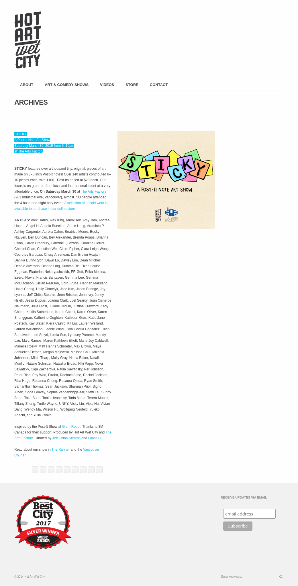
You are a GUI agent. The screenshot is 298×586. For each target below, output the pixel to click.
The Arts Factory (93, 192)
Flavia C (94, 438)
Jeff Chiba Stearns (66, 438)
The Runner (61, 450)
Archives (31, 102)
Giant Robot (71, 427)
